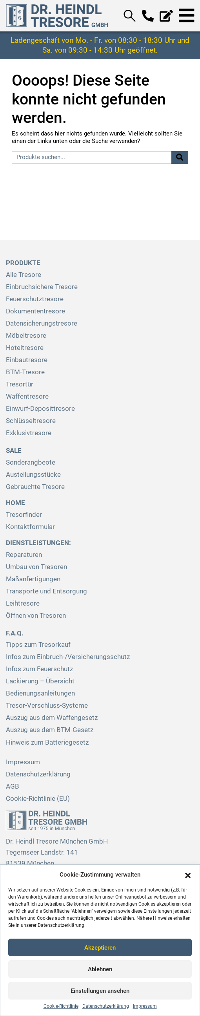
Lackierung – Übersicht (40, 681)
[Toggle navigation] (186, 16)
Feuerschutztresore (35, 299)
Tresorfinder (24, 514)
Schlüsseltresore (31, 421)
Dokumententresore (35, 311)
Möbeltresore (26, 335)
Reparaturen (24, 554)
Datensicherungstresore (41, 323)
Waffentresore (27, 396)
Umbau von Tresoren (36, 567)
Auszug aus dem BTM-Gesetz (49, 730)
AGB (12, 786)
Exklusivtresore (28, 433)
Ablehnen (100, 969)
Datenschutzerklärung (105, 1006)
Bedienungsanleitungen (40, 693)
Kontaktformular (30, 527)
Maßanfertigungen (33, 579)
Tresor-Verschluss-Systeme (47, 705)
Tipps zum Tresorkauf (38, 644)
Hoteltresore (25, 347)
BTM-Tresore (25, 372)
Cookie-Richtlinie (61, 1006)
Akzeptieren (100, 947)
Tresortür (19, 384)
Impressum (145, 1006)
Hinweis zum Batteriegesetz (47, 742)
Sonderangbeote (30, 462)
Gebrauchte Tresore (35, 487)
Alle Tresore (23, 274)
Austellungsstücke (33, 474)
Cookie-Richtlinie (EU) (38, 798)
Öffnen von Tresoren (36, 615)
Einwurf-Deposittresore (40, 408)
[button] (188, 875)
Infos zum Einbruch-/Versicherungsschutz (68, 657)
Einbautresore (26, 360)
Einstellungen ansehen (100, 990)
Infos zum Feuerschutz (39, 669)
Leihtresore (23, 603)
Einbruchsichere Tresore (42, 287)
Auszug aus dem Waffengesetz (52, 717)
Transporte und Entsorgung (46, 591)
